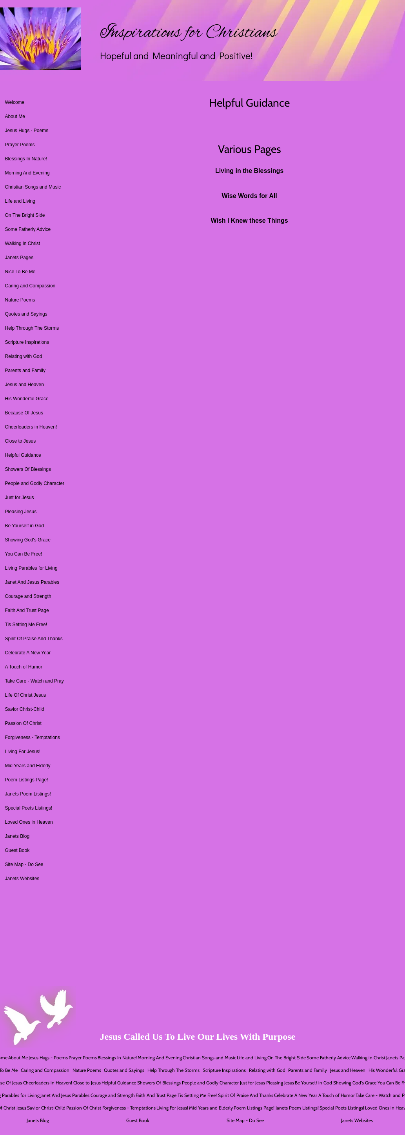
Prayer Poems (20, 144)
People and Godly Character (34, 483)
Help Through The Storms (32, 328)
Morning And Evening (27, 173)
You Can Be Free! (23, 554)
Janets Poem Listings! (28, 794)
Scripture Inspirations (27, 342)
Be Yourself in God (24, 525)
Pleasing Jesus (21, 511)
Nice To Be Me (20, 271)
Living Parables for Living (31, 568)
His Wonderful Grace (27, 398)
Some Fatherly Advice (28, 229)
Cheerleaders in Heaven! (31, 427)
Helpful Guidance (23, 455)
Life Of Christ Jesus (25, 695)
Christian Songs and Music (33, 187)
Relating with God (23, 356)
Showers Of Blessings (28, 469)
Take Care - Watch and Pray (34, 681)
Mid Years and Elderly (28, 765)
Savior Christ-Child (24, 709)
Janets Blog (17, 836)
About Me (15, 116)
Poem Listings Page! (26, 780)
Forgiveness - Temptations (32, 737)
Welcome (15, 102)
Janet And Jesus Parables (32, 582)
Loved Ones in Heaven (29, 822)
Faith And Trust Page (27, 610)
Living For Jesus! (23, 751)
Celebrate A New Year (28, 653)
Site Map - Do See (24, 864)
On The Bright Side (25, 215)
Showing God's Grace (28, 540)
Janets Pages (19, 257)
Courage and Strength (28, 596)
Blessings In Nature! (26, 159)
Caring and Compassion (30, 286)
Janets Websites (22, 878)
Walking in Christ (22, 243)
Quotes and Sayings (26, 314)
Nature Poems (20, 300)
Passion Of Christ (23, 723)
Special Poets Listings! (29, 808)
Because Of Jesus (24, 413)
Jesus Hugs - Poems (27, 130)
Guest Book (17, 850)
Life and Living (20, 201)
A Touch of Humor (23, 667)
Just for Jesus (19, 497)
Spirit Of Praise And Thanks (34, 638)
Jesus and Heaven (24, 384)
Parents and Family (25, 370)
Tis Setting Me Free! (26, 624)
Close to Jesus (20, 441)
